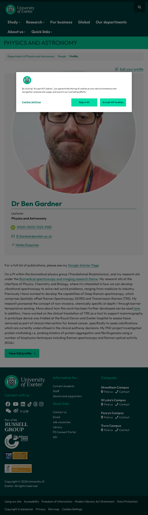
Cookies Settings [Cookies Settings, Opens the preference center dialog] (31, 102)
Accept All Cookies (113, 102)
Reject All (84, 102)
